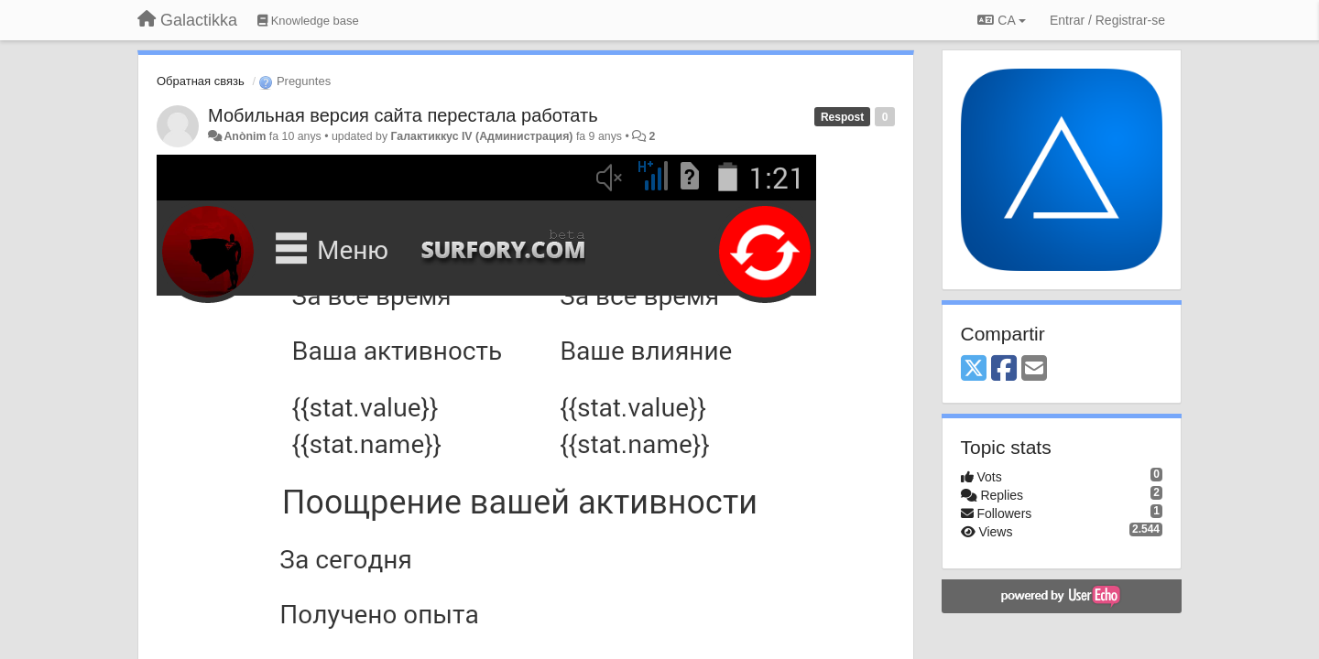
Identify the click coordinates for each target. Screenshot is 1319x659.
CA (1001, 20)
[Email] (1034, 369)
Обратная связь (201, 81)
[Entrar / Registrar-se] (1107, 20)
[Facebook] (1004, 369)
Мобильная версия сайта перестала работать (403, 115)
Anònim (244, 136)
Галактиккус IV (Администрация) (482, 136)
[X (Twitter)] (974, 369)
